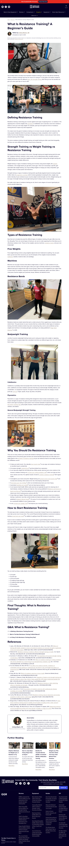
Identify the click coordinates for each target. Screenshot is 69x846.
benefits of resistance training (25, 458)
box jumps (10, 404)
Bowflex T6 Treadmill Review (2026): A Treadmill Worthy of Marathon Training (41, 754)
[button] (1, 2)
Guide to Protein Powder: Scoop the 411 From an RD (51, 812)
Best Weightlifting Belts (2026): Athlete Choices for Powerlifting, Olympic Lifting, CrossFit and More (38, 824)
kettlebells (10, 257)
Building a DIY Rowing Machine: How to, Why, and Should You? (63, 817)
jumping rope (17, 404)
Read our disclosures (19, 39)
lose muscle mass (35, 464)
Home (9, 19)
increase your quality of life (20, 503)
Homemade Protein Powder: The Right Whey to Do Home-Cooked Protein (63, 808)
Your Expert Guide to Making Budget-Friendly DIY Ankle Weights (63, 799)
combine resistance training (46, 474)
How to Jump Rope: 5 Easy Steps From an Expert (27, 753)
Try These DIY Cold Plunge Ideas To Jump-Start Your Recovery (63, 825)
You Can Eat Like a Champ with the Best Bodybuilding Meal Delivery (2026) (37, 833)
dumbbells (30, 123)
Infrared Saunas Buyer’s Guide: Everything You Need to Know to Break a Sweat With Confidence (51, 821)
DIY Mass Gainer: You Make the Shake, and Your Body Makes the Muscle (63, 834)
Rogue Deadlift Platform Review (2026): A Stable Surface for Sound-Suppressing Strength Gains (24, 829)
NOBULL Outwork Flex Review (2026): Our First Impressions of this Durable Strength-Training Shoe (24, 800)
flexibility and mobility (22, 485)
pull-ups (15, 391)
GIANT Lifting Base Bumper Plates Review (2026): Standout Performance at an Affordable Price (24, 820)
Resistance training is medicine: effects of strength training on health (35, 652)
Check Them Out (43, 1)
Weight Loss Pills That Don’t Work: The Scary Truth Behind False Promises (53, 754)
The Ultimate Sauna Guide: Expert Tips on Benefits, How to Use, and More (51, 830)
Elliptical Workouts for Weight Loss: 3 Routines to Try (14, 753)
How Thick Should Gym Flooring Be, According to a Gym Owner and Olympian (51, 799)
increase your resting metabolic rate (36, 472)
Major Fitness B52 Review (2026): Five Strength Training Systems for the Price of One (24, 810)
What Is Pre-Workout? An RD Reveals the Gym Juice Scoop (51, 806)
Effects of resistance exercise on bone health (32, 673)
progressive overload (21, 175)
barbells (55, 163)
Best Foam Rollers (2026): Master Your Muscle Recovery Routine (36, 815)
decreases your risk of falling (18, 483)
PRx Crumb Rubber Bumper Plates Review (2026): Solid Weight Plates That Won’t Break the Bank (24, 839)
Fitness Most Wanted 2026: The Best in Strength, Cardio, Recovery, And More (37, 807)
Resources (13, 19)
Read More (11, 765)
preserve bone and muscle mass (48, 479)
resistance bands (49, 243)
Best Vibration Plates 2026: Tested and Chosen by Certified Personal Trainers (37, 799)
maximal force (25, 468)
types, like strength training (34, 79)
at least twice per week (18, 516)
